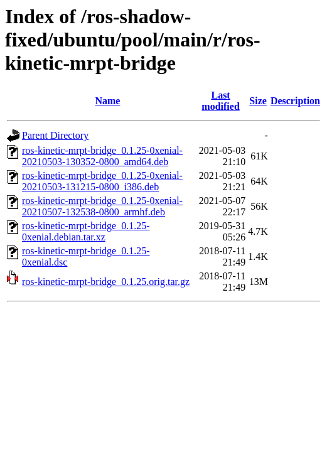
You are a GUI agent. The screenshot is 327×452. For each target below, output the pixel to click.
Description (295, 100)
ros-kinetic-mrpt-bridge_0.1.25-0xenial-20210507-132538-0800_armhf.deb (102, 206)
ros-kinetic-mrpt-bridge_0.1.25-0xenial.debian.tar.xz (86, 231)
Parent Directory (55, 135)
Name (107, 100)
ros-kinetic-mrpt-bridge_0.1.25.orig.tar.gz (106, 281)
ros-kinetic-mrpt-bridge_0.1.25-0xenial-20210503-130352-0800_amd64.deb (102, 156)
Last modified (220, 101)
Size (258, 100)
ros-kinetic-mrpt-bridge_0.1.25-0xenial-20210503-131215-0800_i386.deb (102, 181)
